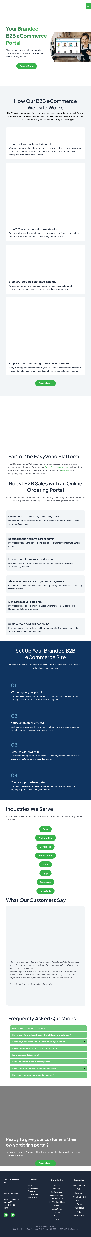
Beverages (45, 848)
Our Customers (57, 1192)
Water (45, 867)
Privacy (53, 1226)
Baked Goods (45, 858)
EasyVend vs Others (57, 1202)
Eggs (45, 876)
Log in (56, 1216)
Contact (57, 1212)
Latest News (57, 1209)
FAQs (57, 1219)
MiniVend (65, 471)
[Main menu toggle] (88, 6)
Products (56, 1185)
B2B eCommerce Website (33, 1188)
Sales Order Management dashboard (64, 368)
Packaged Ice (45, 839)
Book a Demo (27, 66)
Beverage (79, 1193)
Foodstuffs (45, 895)
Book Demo (56, 1189)
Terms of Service (41, 1226)
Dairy (45, 830)
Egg (79, 1211)
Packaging (45, 886)
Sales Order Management (56, 468)
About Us (57, 1205)
